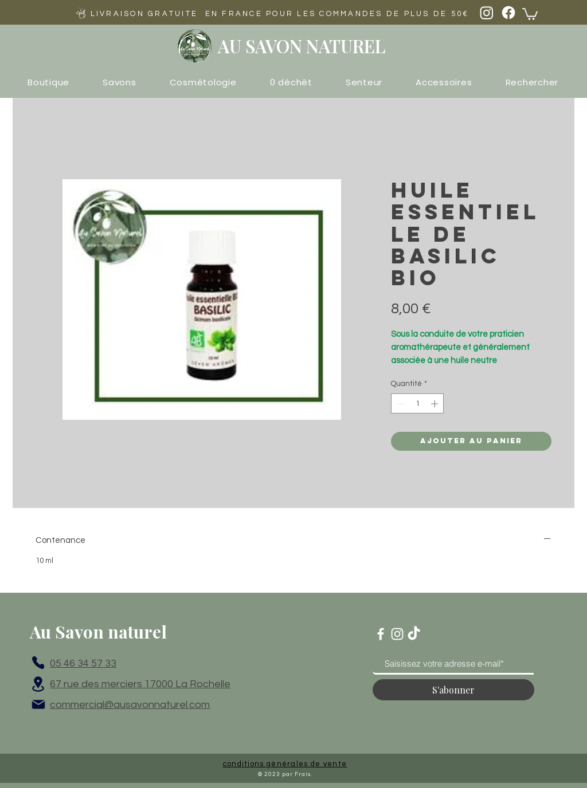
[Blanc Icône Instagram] (397, 634)
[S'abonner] (453, 689)
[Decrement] (399, 403)
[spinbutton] (417, 403)
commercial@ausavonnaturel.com (130, 704)
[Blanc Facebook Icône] (381, 634)
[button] (530, 13)
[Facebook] (508, 12)
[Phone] (38, 662)
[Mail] (38, 704)
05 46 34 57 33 (83, 663)
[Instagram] (486, 12)
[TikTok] (414, 634)
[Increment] (436, 403)
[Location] (38, 684)
